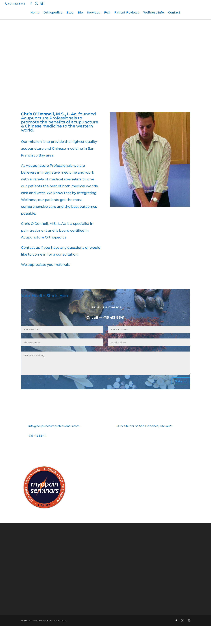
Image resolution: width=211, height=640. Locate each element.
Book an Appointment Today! (105, 451)
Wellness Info (153, 12)
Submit (181, 381)
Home (34, 12)
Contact (174, 12)
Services (93, 12)
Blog (70, 12)
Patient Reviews (126, 12)
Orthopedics (53, 12)
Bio (80, 12)
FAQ (107, 12)
